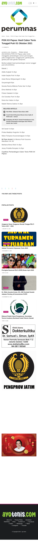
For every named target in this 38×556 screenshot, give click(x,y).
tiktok (28, 523)
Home (3, 36)
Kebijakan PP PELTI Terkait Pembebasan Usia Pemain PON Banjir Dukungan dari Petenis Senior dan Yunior (20, 121)
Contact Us (21, 521)
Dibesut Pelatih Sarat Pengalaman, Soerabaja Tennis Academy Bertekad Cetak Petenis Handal (17, 317)
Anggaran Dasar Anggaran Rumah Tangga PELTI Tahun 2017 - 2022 (18, 225)
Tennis (7, 36)
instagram (15, 525)
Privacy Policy (19, 520)
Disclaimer (29, 520)
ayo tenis (24, 531)
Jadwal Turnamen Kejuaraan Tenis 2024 (15, 248)
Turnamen (7, 243)
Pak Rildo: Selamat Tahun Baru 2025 (17, 111)
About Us (9, 520)
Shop (13, 521)
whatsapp (20, 523)
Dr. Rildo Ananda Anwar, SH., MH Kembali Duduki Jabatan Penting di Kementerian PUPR (18, 293)
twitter (11, 523)
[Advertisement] (19, 412)
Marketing (7, 521)
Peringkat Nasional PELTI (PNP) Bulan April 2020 (18, 270)
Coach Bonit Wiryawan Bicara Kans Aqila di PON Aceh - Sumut (19, 115)
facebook (31, 521)
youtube (24, 525)
